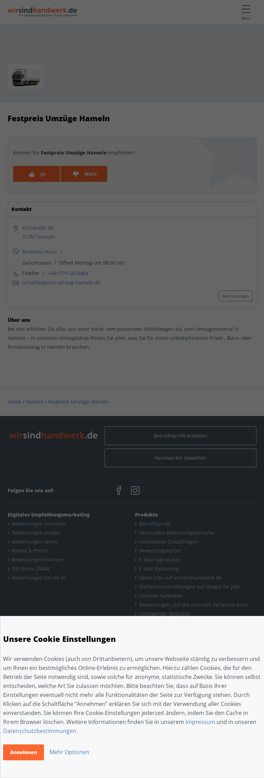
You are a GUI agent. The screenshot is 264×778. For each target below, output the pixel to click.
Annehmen (23, 752)
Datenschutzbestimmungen (39, 731)
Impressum (200, 722)
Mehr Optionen (69, 752)
